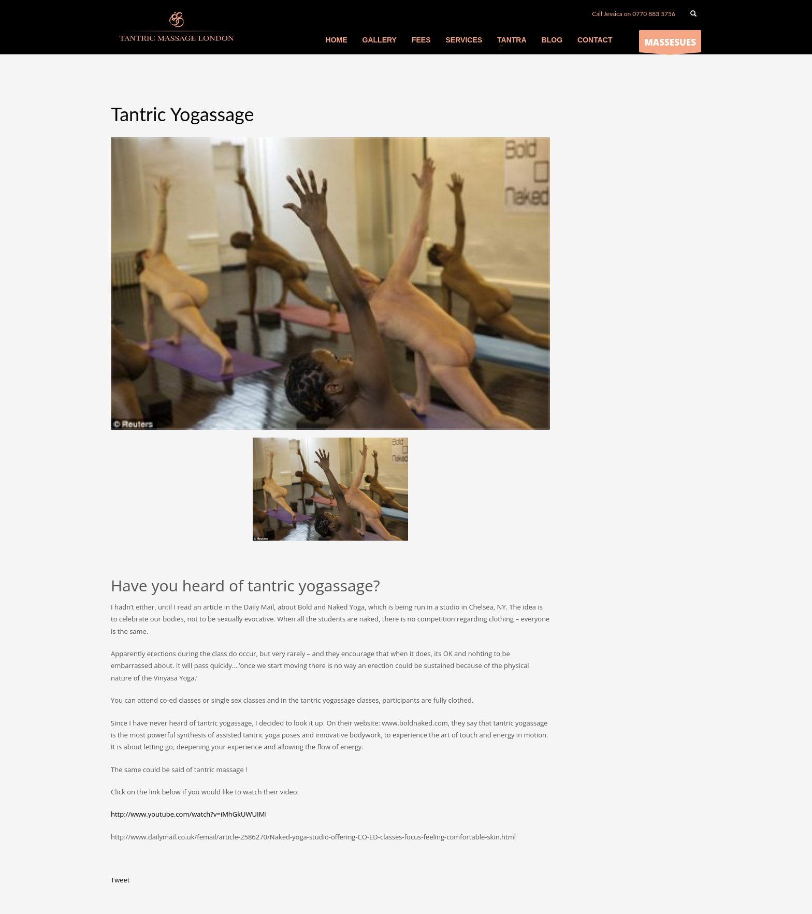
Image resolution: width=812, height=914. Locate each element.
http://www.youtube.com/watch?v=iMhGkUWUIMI (189, 814)
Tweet (120, 879)
